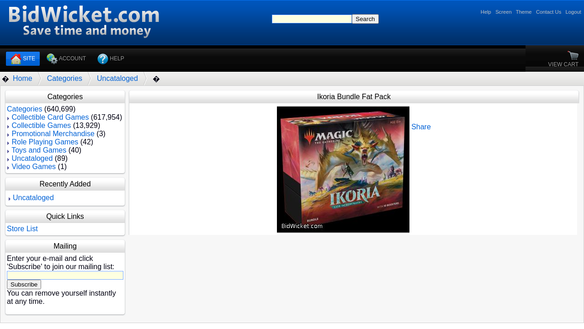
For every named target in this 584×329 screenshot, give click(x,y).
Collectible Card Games (50, 117)
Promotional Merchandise (52, 134)
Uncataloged (117, 78)
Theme (524, 12)
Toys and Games (38, 150)
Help (486, 12)
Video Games (33, 166)
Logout (573, 12)
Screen (503, 12)
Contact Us (548, 12)
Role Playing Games (44, 142)
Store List (22, 229)
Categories (64, 78)
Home (22, 78)
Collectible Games (41, 125)
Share (421, 127)
